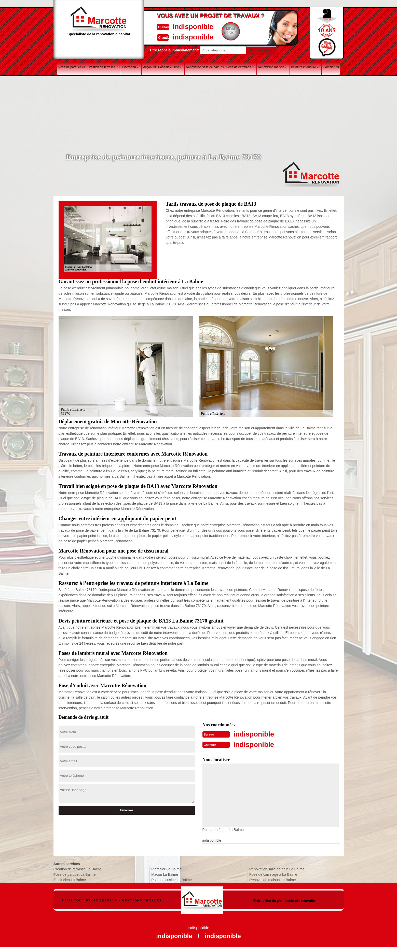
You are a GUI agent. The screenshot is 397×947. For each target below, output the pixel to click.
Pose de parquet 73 (71, 67)
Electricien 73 (131, 67)
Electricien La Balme (69, 879)
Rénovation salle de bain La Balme (276, 869)
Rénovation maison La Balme (272, 879)
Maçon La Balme (164, 874)
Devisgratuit (222, 31)
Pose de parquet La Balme (74, 874)
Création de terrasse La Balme (77, 869)
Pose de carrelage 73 (240, 67)
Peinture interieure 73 (305, 67)
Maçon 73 (149, 67)
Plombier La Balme (166, 869)
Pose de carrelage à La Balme (273, 874)
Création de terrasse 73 (103, 67)
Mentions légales (141, 900)
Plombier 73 (331, 67)
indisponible (183, 26)
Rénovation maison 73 (273, 67)
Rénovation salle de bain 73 (205, 67)
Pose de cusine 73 (170, 67)
